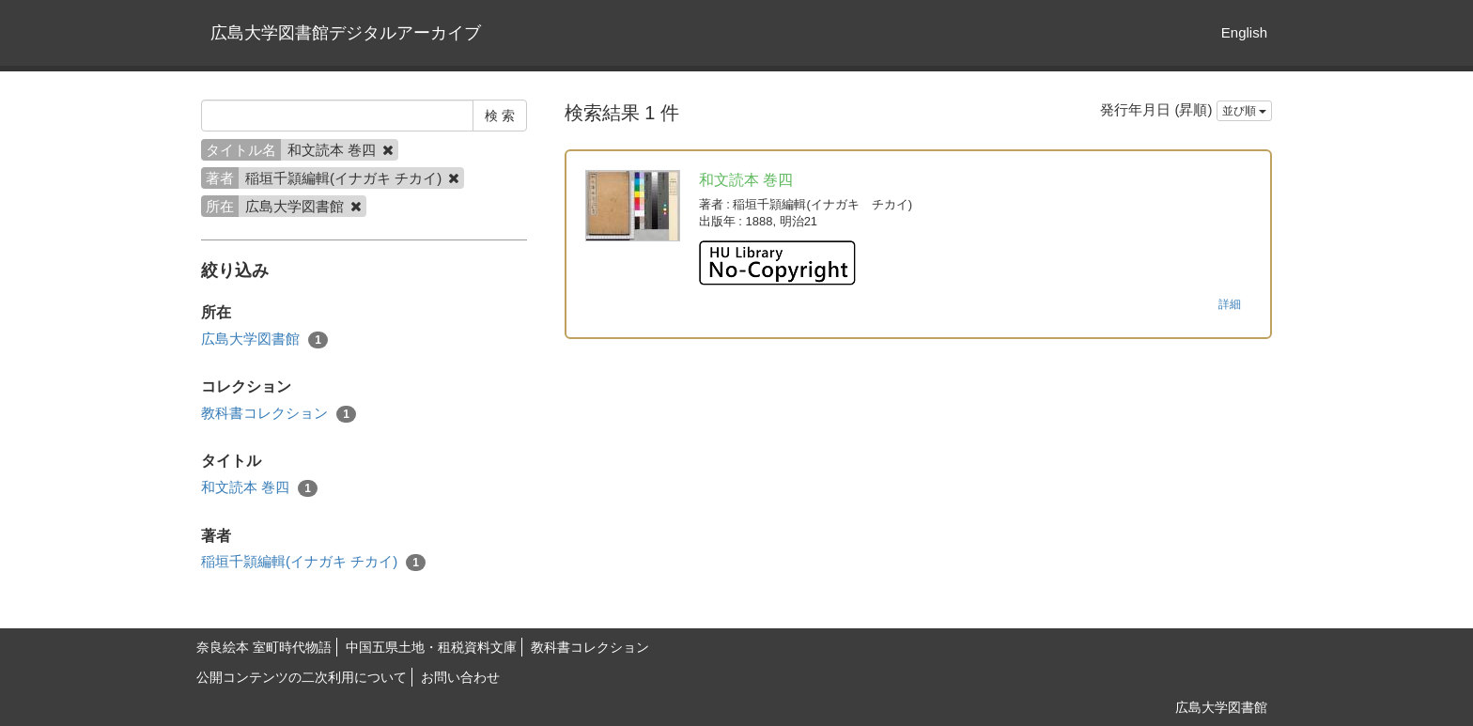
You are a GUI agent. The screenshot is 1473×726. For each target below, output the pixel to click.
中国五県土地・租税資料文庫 (431, 647)
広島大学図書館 (264, 339)
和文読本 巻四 (259, 488)
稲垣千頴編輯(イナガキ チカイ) (313, 562)
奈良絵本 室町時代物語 (264, 647)
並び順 (1244, 110)
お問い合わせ (460, 677)
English (1244, 32)
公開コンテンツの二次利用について (301, 677)
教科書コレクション (278, 414)
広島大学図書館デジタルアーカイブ (345, 32)
